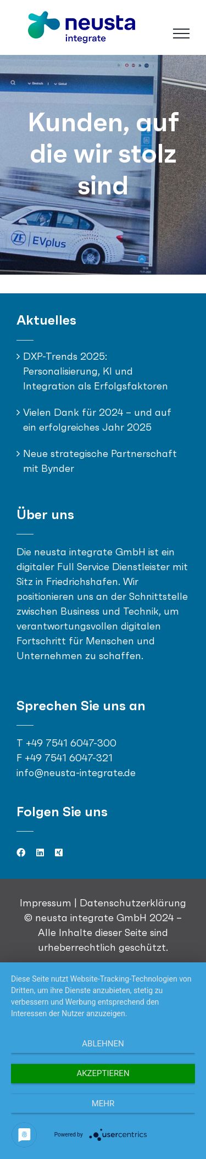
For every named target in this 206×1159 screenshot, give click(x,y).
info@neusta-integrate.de (76, 772)
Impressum (47, 902)
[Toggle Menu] (181, 33)
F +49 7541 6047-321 (64, 757)
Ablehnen (103, 1044)
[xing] (59, 852)
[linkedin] (40, 852)
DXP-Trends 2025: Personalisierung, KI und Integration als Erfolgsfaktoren (95, 371)
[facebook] (20, 852)
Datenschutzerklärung (133, 902)
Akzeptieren (102, 1073)
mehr (103, 1103)
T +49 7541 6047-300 (66, 743)
